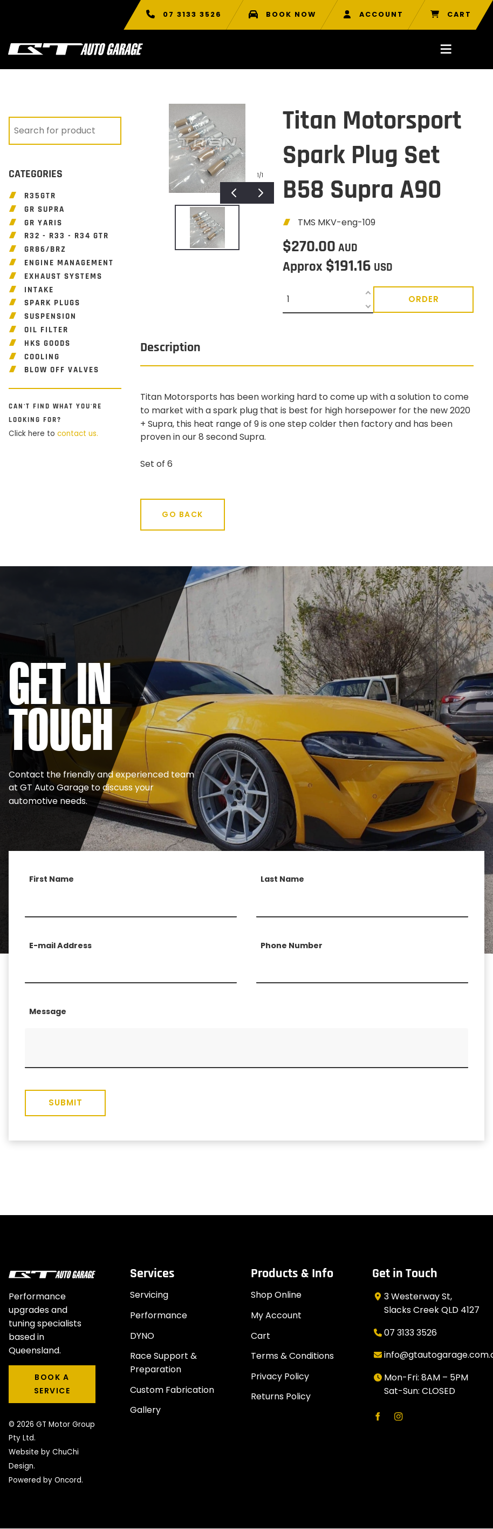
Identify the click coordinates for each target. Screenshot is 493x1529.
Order (423, 299)
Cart (260, 1336)
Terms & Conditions (292, 1356)
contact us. (77, 433)
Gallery (145, 1410)
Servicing (149, 1295)
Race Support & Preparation (163, 1363)
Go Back (161, 505)
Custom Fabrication (172, 1390)
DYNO (142, 1336)
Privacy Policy (280, 1376)
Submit (66, 1102)
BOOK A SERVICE (45, 1371)
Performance (158, 1315)
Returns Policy (281, 1396)
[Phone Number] (362, 969)
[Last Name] (362, 903)
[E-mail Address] (131, 969)
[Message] (246, 1048)
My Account (276, 1315)
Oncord (67, 1480)
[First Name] (131, 903)
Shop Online (276, 1295)
